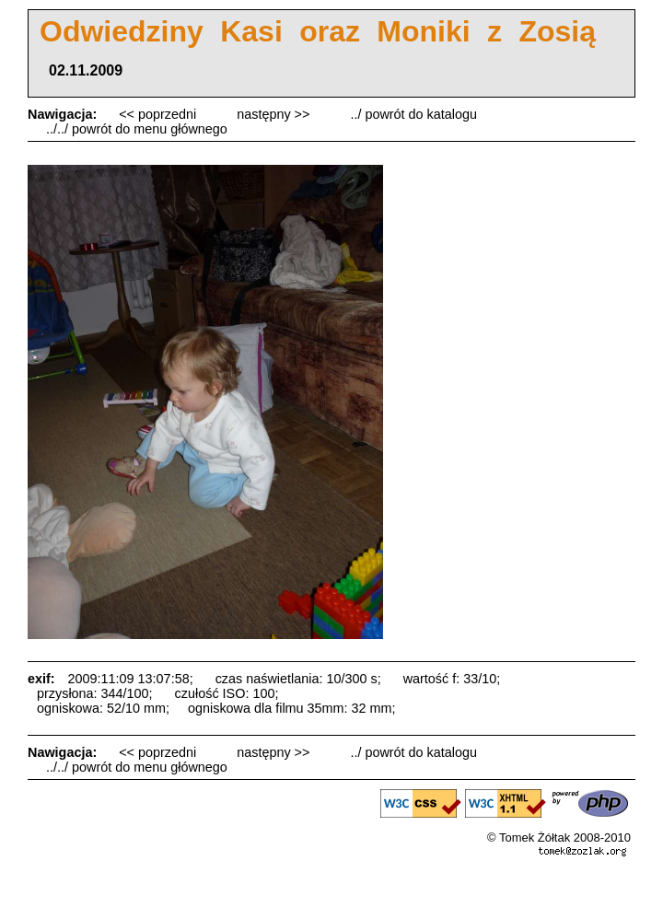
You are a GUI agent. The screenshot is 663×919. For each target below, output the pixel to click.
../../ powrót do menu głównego (136, 129)
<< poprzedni (159, 114)
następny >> (275, 114)
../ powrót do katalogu (413, 114)
